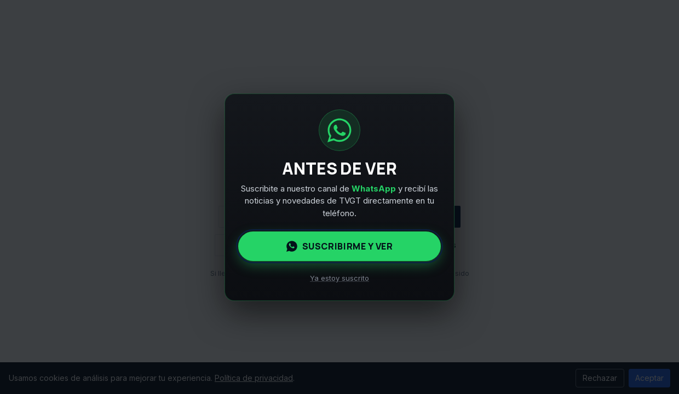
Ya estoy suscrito (339, 278)
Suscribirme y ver (339, 246)
